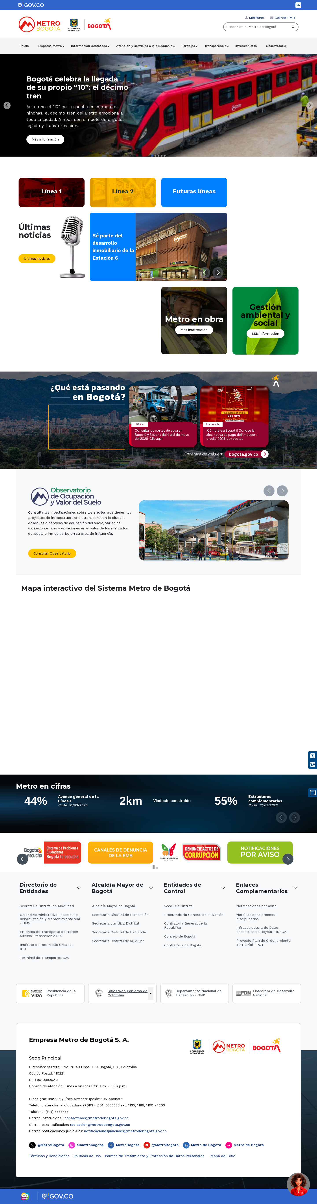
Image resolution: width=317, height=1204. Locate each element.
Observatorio (276, 46)
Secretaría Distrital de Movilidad (47, 906)
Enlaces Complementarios (262, 887)
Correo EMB (285, 18)
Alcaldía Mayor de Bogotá (117, 887)
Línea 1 (51, 191)
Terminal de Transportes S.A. (44, 958)
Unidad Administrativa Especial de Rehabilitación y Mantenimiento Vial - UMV (50, 919)
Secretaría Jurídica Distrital (115, 923)
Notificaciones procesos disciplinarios (256, 917)
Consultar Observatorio (52, 553)
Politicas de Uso (87, 1156)
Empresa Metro (50, 46)
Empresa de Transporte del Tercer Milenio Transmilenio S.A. (49, 934)
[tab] (152, 156)
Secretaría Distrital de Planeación (120, 915)
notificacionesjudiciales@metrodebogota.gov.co (125, 1131)
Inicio (24, 46)
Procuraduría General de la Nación (193, 915)
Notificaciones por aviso (256, 906)
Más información (45, 139)
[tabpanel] (158, 105)
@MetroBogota (50, 1145)
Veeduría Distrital (179, 906)
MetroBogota (127, 1145)
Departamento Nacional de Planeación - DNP (198, 993)
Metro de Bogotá (206, 1145)
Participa (188, 46)
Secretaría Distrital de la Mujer (118, 941)
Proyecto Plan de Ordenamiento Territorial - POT (263, 942)
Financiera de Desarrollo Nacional (274, 993)
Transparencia (215, 46)
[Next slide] (309, 105)
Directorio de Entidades (38, 887)
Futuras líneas (194, 191)
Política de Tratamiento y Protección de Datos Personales (154, 1156)
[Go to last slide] (7, 105)
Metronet (256, 18)
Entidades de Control (182, 887)
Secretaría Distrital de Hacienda (119, 932)
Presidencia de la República (61, 993)
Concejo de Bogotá (179, 936)
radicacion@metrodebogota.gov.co (100, 1125)
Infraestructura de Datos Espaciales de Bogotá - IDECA (261, 929)
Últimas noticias (37, 259)
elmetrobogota (90, 1145)
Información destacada (89, 46)
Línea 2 (123, 191)
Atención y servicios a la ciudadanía (144, 46)
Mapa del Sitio (222, 1156)
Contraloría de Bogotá (182, 945)
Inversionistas (246, 46)
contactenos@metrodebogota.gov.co (97, 1118)
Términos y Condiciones (49, 1156)
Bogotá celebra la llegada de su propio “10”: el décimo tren (77, 87)
